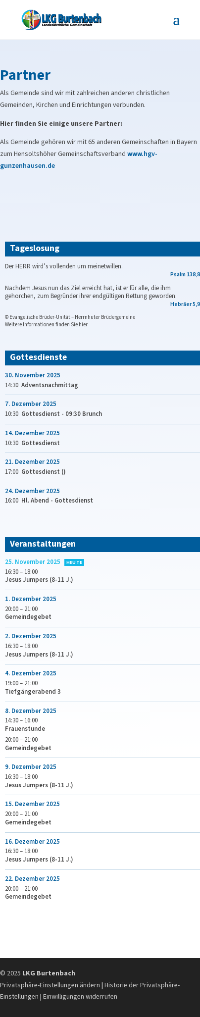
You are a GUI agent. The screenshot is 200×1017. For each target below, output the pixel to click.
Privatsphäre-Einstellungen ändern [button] (50, 985)
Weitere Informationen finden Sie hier (46, 324)
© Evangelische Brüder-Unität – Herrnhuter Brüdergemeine (70, 317)
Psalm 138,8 (185, 274)
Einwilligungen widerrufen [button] (80, 997)
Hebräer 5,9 (185, 304)
